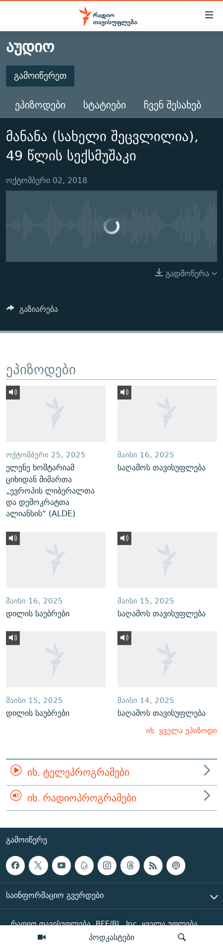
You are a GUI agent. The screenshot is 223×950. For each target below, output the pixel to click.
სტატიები (104, 104)
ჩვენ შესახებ (172, 104)
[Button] (32, 311)
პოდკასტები (111, 937)
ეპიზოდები (40, 104)
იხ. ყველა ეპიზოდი (181, 730)
